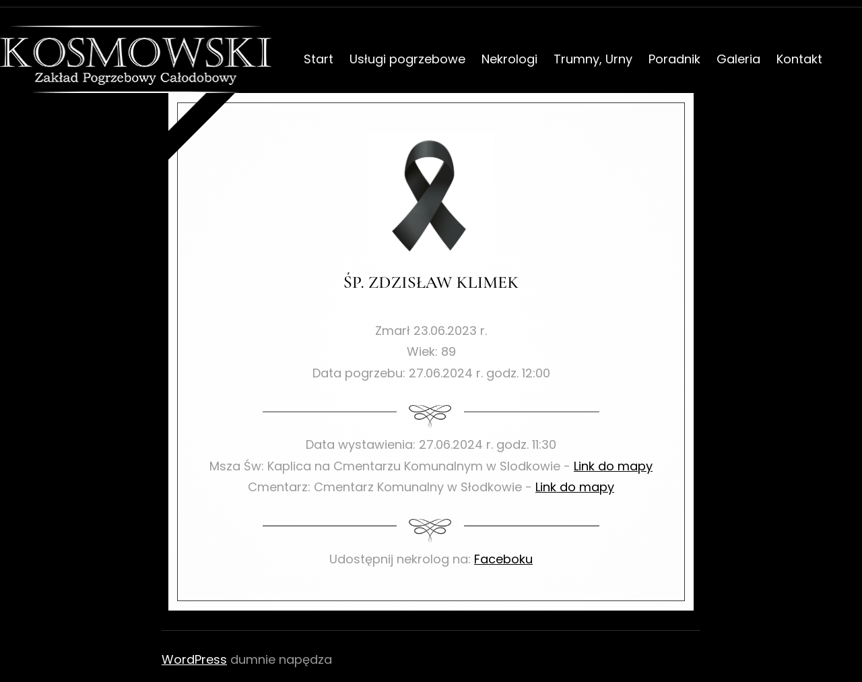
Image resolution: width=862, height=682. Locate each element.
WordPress (194, 659)
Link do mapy (613, 466)
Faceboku (503, 559)
